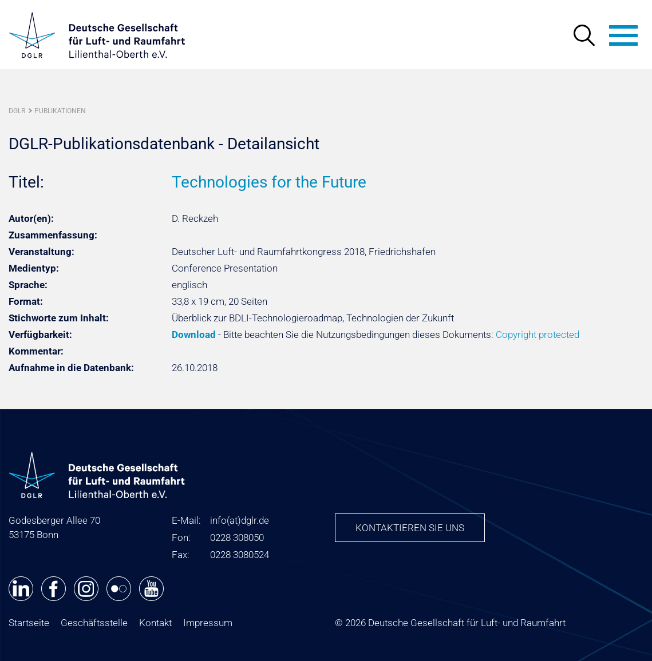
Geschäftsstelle (94, 622)
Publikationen (60, 111)
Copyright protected (537, 334)
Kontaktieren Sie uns (409, 527)
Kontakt (155, 622)
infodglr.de (239, 520)
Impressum (207, 622)
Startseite (29, 622)
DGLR (17, 111)
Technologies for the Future (269, 182)
